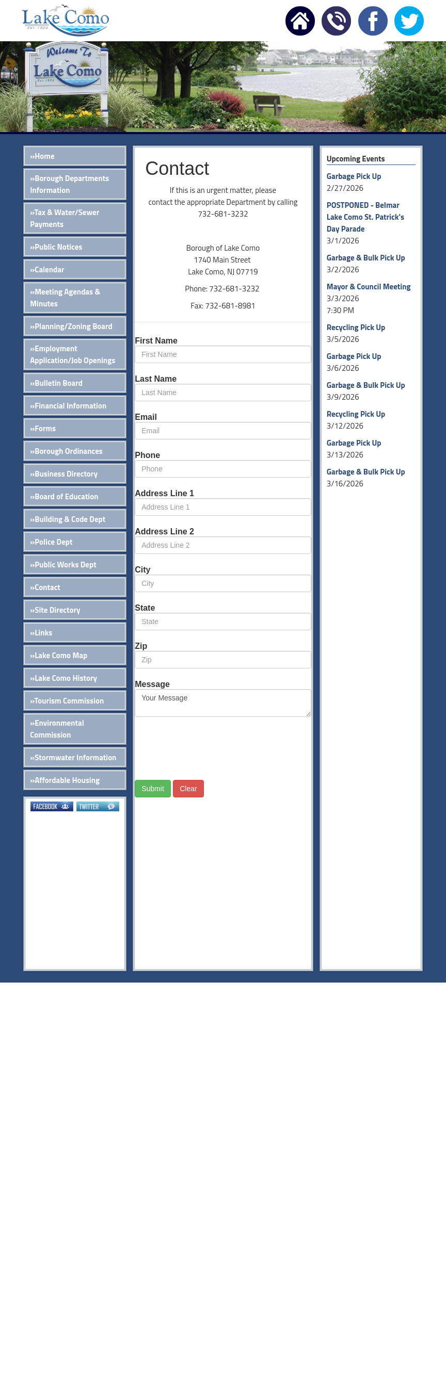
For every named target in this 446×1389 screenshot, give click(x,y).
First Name (156, 340)
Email (146, 417)
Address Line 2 (164, 531)
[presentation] (213, 748)
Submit (152, 789)
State (145, 607)
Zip (141, 646)
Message (152, 684)
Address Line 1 (164, 493)
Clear (188, 789)
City (142, 569)
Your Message (223, 703)
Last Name (156, 378)
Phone (147, 455)
